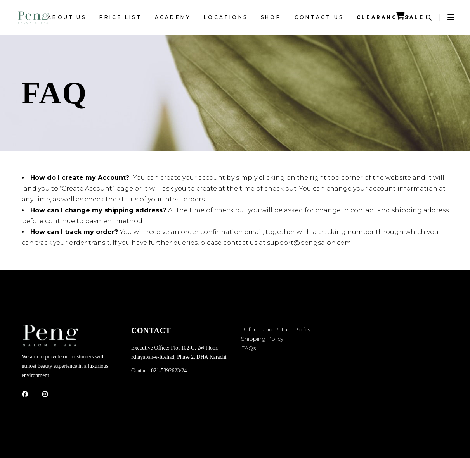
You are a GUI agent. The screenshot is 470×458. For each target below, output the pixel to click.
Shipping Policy (262, 338)
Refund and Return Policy (275, 329)
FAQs (248, 347)
